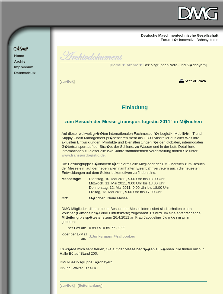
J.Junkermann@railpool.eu (112, 236)
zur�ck (67, 81)
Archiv (19, 61)
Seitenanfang (90, 285)
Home (19, 56)
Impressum (23, 67)
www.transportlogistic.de (83, 155)
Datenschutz (25, 73)
